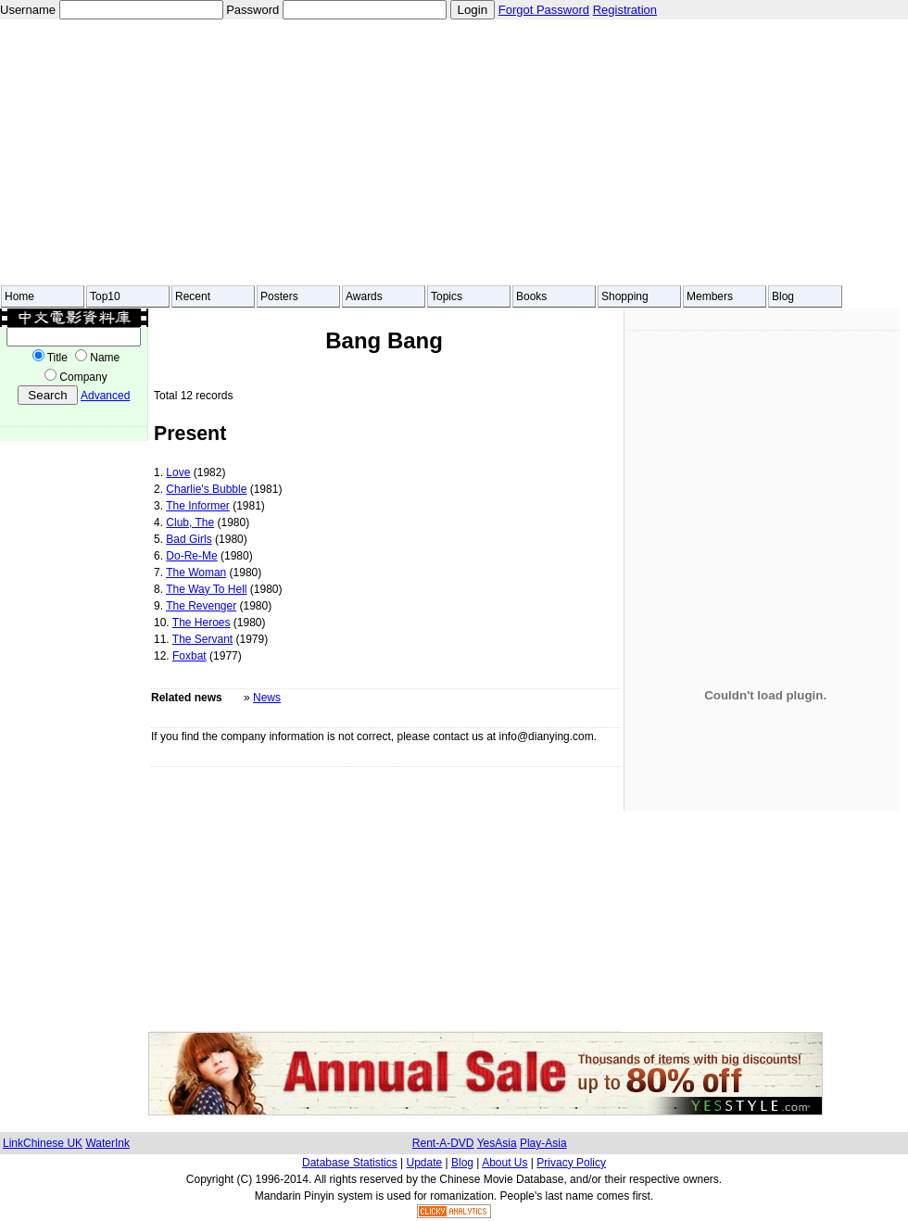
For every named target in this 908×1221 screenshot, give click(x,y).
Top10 (105, 296)
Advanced (105, 395)
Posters (279, 296)
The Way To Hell (206, 589)
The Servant (202, 639)
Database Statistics (349, 1162)
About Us (504, 1162)
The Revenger (201, 605)
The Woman (196, 572)
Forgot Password (543, 10)
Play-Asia (543, 1143)
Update (425, 1162)
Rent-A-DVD (443, 1143)
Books (531, 296)
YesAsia (497, 1143)
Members (710, 296)
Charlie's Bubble (206, 489)
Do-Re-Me (191, 555)
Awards (364, 296)
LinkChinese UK (42, 1143)
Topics (446, 296)
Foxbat (189, 655)
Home (19, 296)
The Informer (198, 505)
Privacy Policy (571, 1162)
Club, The (190, 522)
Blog (783, 296)
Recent (192, 296)
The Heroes (201, 622)
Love (178, 472)
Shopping (625, 296)
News (267, 697)
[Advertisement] (291, 152)
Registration (625, 10)
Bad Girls (188, 539)
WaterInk (107, 1143)
